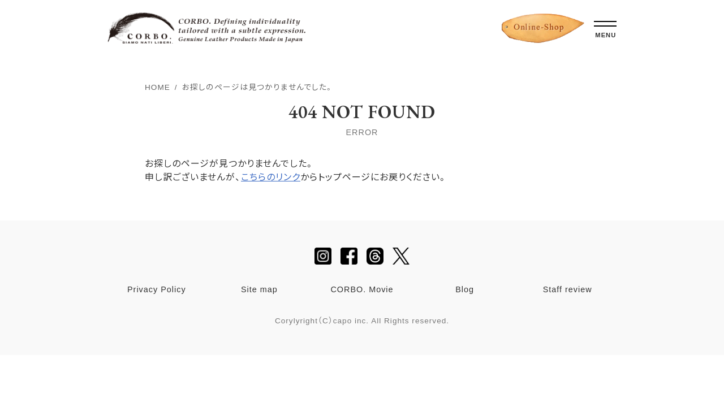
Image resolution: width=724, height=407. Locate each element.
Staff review (567, 289)
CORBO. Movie (361, 289)
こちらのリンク (270, 177)
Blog (464, 289)
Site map (259, 289)
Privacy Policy (156, 289)
